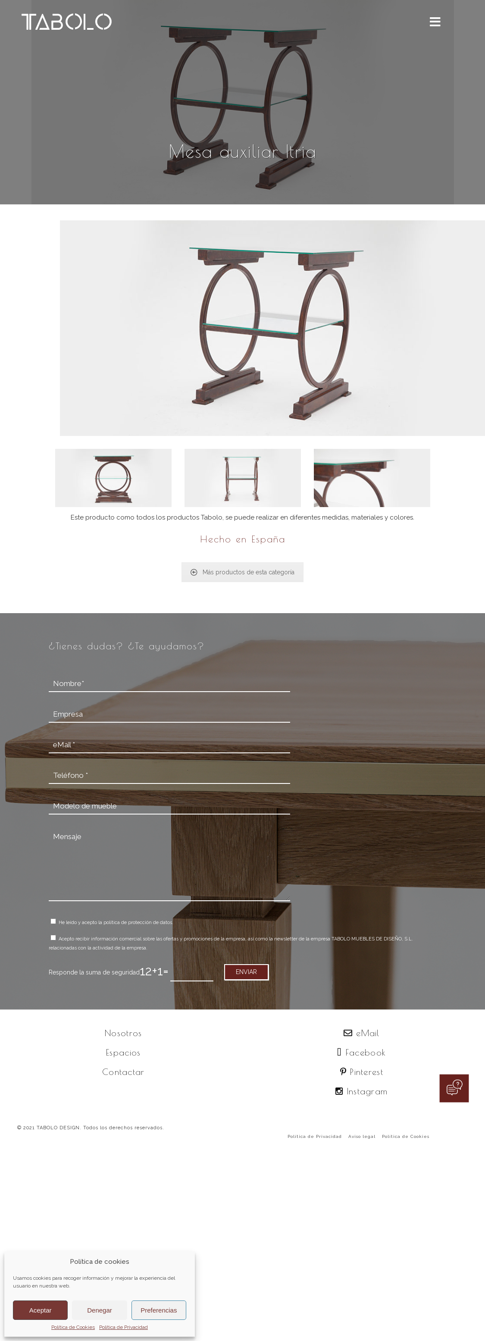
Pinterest (361, 1072)
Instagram (361, 1091)
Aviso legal (361, 1136)
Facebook (361, 1052)
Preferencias (159, 1310)
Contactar (123, 1072)
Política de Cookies (73, 1327)
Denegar (99, 1310)
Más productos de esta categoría (242, 572)
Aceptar (40, 1310)
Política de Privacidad (123, 1327)
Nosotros (123, 1033)
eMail (362, 1033)
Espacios (123, 1052)
